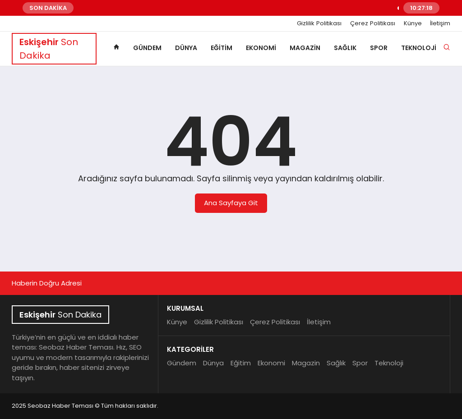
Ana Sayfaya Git (231, 202)
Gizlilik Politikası (319, 23)
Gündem (147, 47)
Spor (379, 47)
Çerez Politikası (372, 23)
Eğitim (221, 47)
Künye (413, 23)
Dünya (186, 47)
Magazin (305, 47)
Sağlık (345, 47)
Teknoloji (418, 47)
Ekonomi (261, 47)
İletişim (440, 23)
